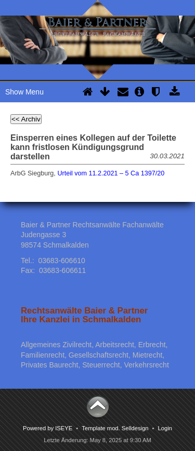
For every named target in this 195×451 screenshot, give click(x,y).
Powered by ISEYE (47, 428)
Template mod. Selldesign (115, 428)
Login (165, 428)
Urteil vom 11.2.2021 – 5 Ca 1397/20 (110, 173)
